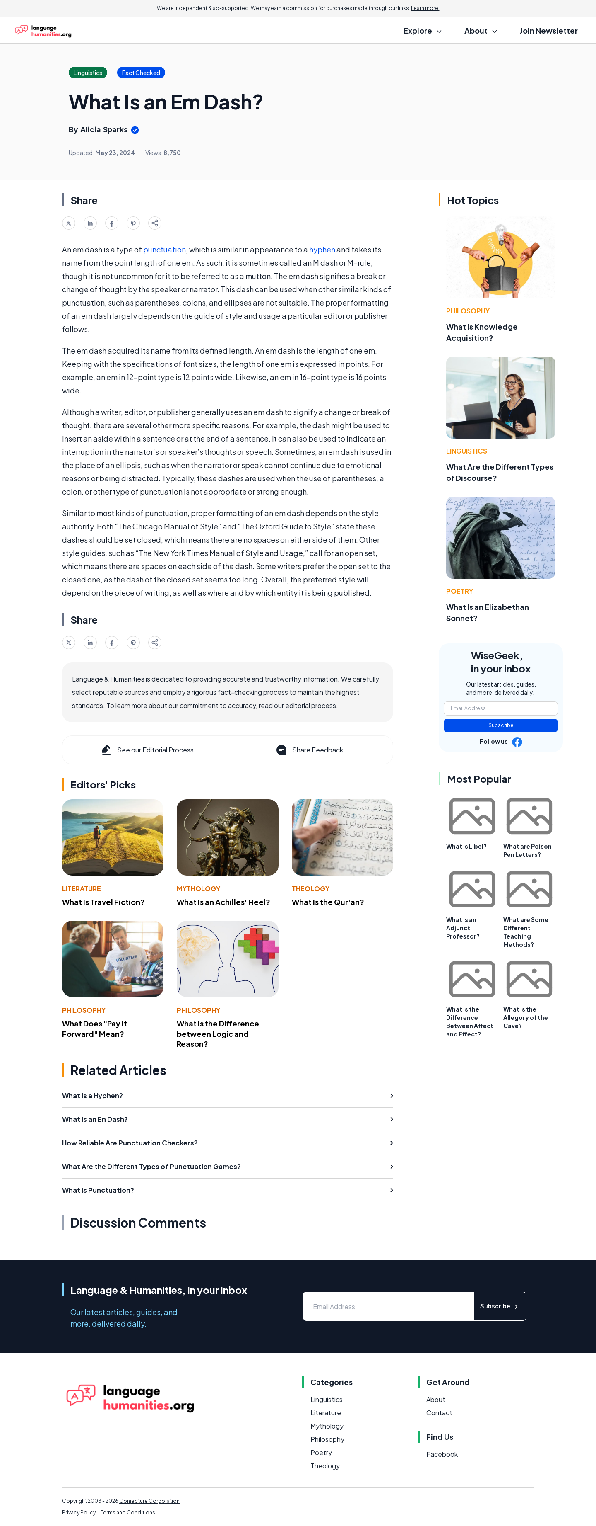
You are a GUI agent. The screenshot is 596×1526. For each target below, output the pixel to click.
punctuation (164, 249)
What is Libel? (466, 846)
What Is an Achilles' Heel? (223, 902)
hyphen (322, 249)
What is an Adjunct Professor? (463, 928)
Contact (439, 1412)
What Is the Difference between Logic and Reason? (218, 1034)
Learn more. (425, 8)
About (435, 1399)
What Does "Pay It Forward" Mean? (94, 1028)
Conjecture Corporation (149, 1501)
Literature (81, 888)
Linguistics (466, 450)
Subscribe (501, 725)
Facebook (442, 1454)
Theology (310, 888)
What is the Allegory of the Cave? (525, 1017)
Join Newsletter (549, 30)
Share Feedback (309, 750)
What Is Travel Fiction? (103, 902)
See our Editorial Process (147, 750)
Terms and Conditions (128, 1512)
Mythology (198, 888)
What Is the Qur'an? (328, 902)
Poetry (459, 591)
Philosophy (84, 1010)
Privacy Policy (79, 1512)
